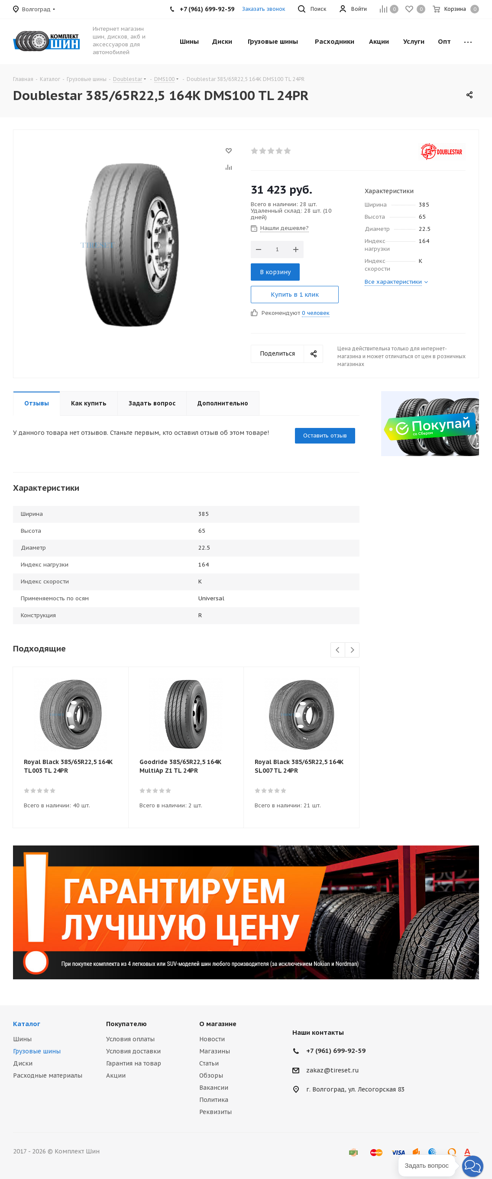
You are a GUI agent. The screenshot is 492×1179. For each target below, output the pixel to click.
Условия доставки (133, 1051)
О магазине (217, 1024)
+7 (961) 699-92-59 (336, 1050)
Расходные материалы (47, 1075)
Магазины (214, 1051)
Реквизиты (215, 1112)
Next (352, 650)
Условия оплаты (130, 1039)
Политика (213, 1100)
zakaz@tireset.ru (332, 1070)
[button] (472, 1166)
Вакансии (213, 1088)
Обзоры (211, 1075)
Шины (22, 1039)
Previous (338, 650)
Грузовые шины (37, 1051)
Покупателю (126, 1024)
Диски (22, 1063)
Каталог (26, 1024)
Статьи (209, 1063)
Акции (116, 1075)
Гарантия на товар (133, 1063)
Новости (212, 1039)
